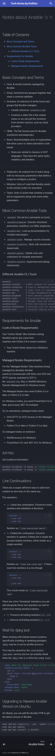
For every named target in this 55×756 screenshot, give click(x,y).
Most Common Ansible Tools (22, 46)
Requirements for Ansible (20, 56)
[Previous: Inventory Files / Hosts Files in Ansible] (4, 744)
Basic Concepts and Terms (20, 41)
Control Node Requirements (25, 61)
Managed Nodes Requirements (27, 66)
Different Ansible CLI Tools (25, 51)
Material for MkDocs (20, 753)
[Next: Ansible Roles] (40, 744)
